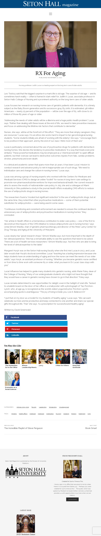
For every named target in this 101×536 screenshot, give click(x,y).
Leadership (42, 389)
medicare (41, 396)
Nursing (58, 396)
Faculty (34, 389)
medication (50, 396)
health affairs (23, 396)
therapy (73, 396)
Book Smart (91, 410)
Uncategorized (64, 389)
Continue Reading (73, 482)
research (66, 396)
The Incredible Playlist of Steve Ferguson (23, 410)
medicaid (33, 396)
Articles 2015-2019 (23, 389)
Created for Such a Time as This (72, 463)
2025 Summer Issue (25, 516)
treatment (82, 396)
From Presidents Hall (72, 438)
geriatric (14, 396)
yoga (89, 396)
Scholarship (53, 389)
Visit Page (50, 4)
